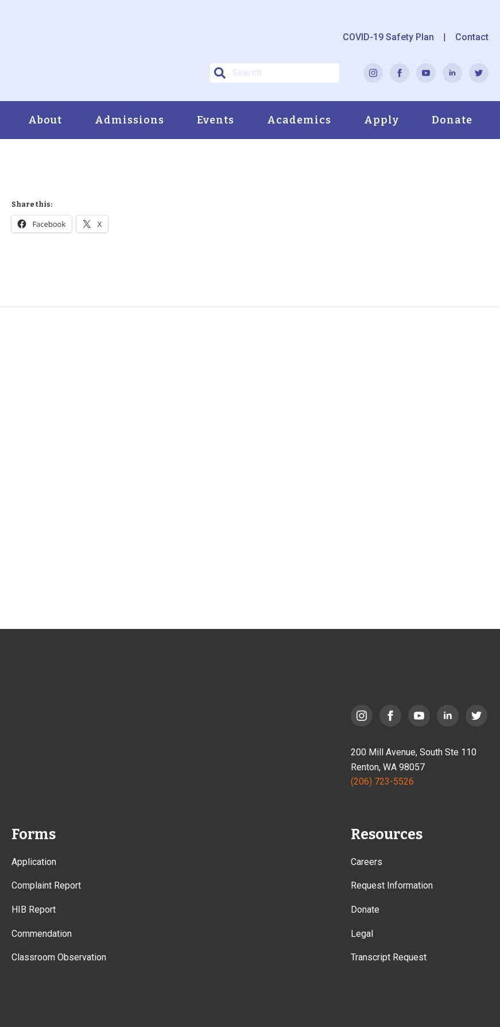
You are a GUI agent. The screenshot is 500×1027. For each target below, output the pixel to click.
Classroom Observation (58, 957)
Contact (472, 37)
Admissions (129, 120)
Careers (366, 861)
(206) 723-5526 (382, 781)
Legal (362, 933)
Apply (381, 120)
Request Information (392, 885)
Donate (452, 120)
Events (215, 120)
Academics (299, 120)
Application (33, 861)
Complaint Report (46, 885)
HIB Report (33, 909)
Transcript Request (389, 957)
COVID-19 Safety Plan (388, 37)
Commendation (41, 933)
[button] (220, 73)
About (45, 120)
